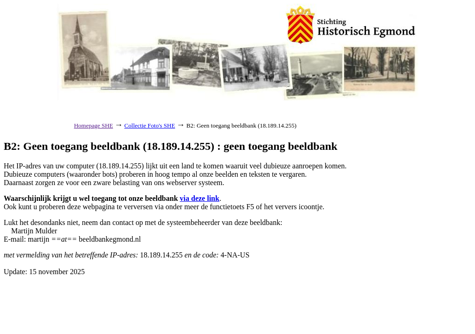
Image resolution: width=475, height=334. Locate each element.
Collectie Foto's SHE (149, 125)
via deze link (199, 198)
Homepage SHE (93, 125)
